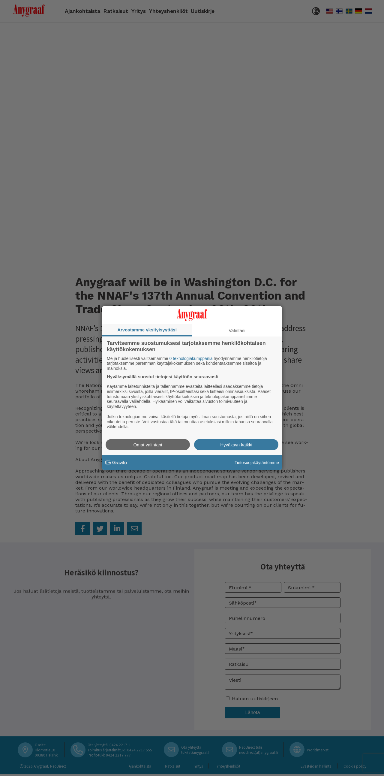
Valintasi (237, 330)
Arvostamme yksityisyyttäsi (147, 329)
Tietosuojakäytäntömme (257, 462)
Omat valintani (148, 444)
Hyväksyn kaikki (236, 444)
